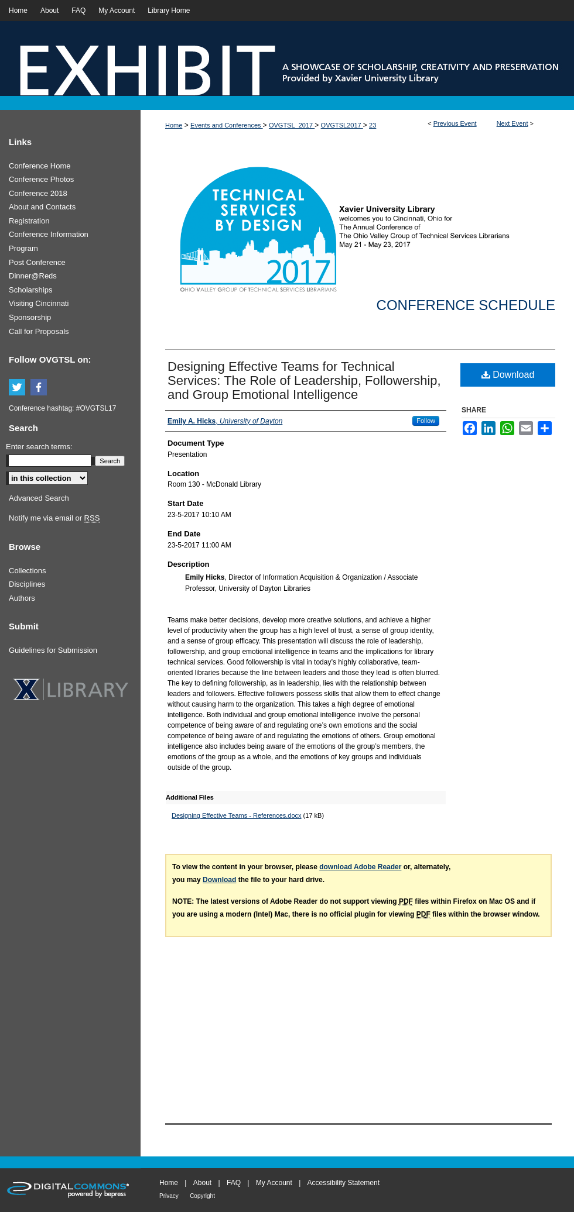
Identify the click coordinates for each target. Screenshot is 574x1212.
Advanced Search (39, 498)
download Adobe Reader (360, 867)
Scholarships (30, 289)
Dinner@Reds (33, 275)
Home (173, 125)
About (202, 1183)
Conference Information (48, 234)
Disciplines (27, 584)
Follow (425, 420)
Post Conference (37, 262)
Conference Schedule (466, 305)
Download (508, 375)
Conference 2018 (38, 193)
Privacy (169, 1196)
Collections (27, 570)
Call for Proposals (39, 331)
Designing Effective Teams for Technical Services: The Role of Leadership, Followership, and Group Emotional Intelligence (304, 380)
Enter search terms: (39, 446)
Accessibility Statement (344, 1183)
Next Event (512, 123)
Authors (22, 598)
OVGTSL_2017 (292, 125)
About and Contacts (42, 206)
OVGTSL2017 (342, 125)
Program (23, 248)
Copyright (202, 1196)
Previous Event (455, 123)
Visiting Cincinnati (39, 303)
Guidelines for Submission (53, 650)
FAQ (234, 1183)
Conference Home (40, 165)
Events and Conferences (226, 125)
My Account (274, 1183)
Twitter (19, 388)
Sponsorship (30, 317)
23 (372, 125)
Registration (29, 220)
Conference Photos (41, 179)
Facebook (40, 388)
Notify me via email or (54, 518)
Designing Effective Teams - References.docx (237, 815)
